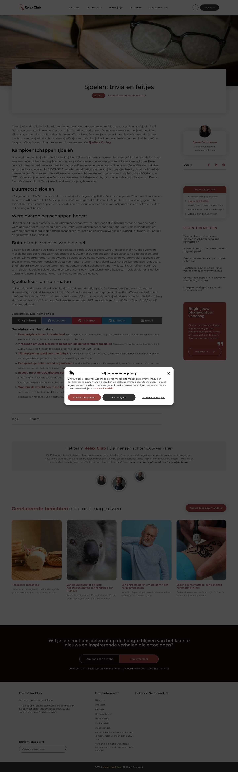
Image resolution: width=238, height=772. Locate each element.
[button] (168, 373)
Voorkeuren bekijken (153, 397)
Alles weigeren (119, 397)
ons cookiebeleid (104, 388)
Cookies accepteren (84, 397)
